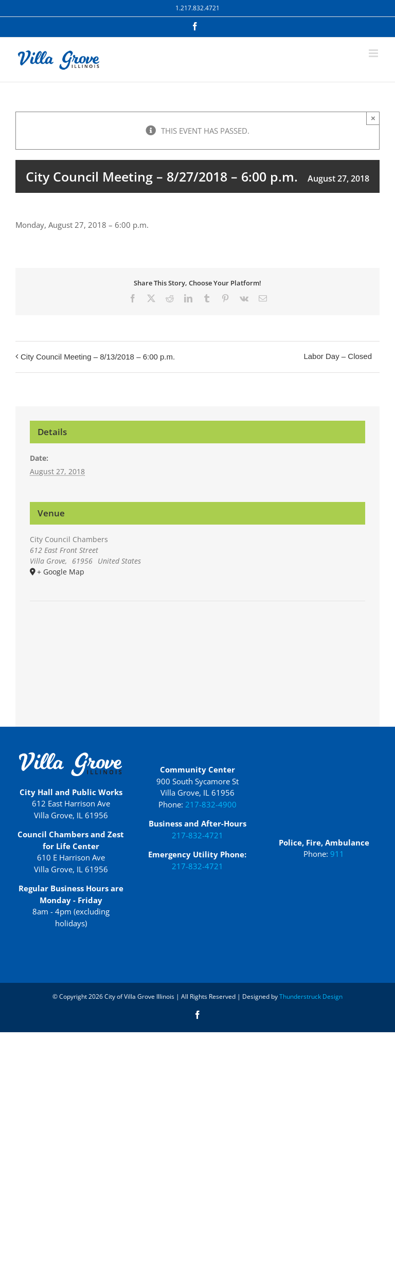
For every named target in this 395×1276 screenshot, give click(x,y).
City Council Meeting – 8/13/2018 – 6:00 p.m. (98, 356)
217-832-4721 (197, 835)
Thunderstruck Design (311, 996)
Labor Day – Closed (337, 356)
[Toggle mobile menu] (374, 53)
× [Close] (373, 118)
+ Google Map (60, 572)
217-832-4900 (211, 804)
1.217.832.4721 (197, 8)
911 (337, 854)
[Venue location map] (197, 632)
